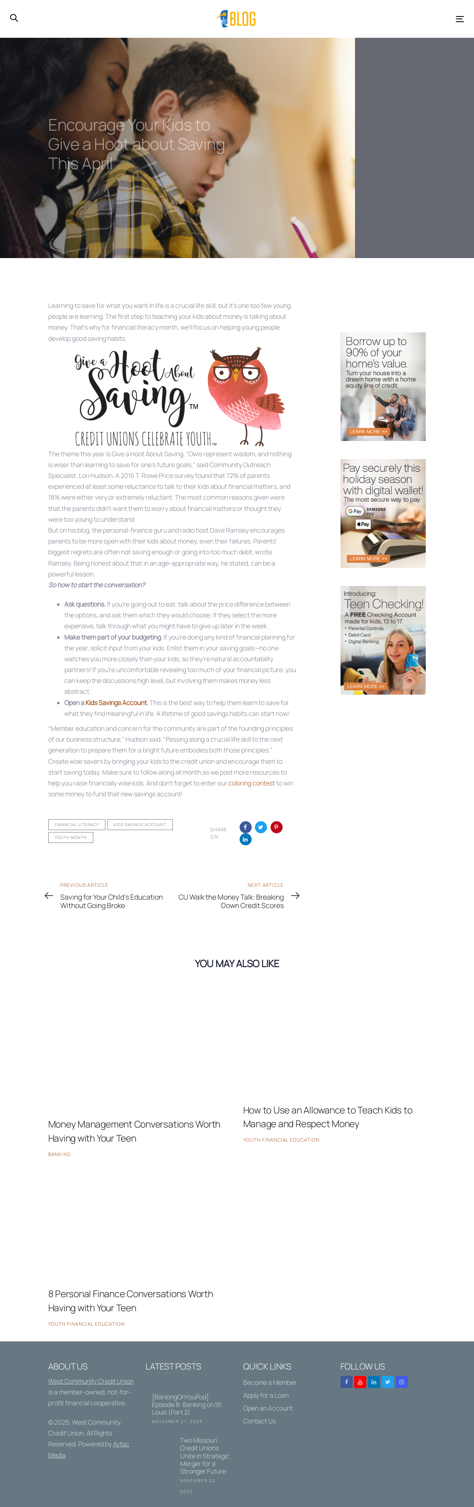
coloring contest (251, 783)
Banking (59, 1154)
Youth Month (71, 837)
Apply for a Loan (266, 1395)
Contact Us (259, 1421)
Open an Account (268, 1408)
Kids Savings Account (116, 702)
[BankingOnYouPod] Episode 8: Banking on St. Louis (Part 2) (188, 1401)
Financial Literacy (77, 824)
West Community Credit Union (90, 1381)
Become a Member (270, 1382)
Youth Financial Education (281, 1139)
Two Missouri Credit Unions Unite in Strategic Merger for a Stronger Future (188, 1467)
